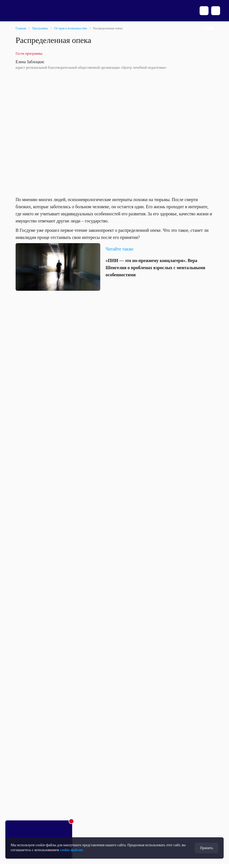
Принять (206, 848)
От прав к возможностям (70, 28)
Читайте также (119, 248)
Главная (21, 28)
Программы (40, 28)
